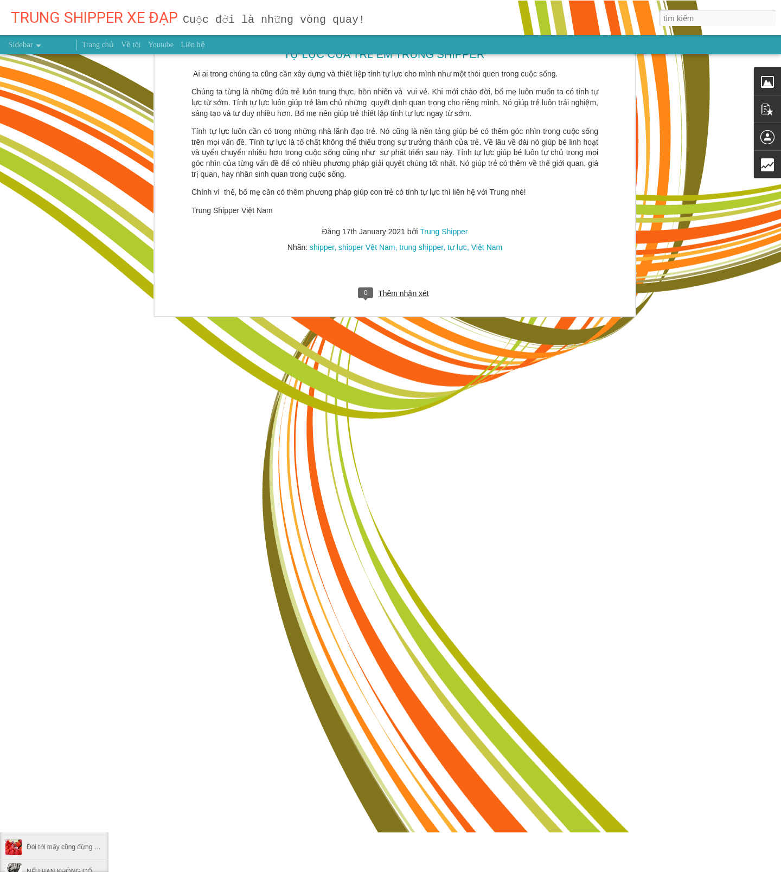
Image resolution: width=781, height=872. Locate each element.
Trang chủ (98, 45)
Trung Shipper (356, 637)
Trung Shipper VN (375, 653)
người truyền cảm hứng (302, 653)
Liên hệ (192, 45)
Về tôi (130, 45)
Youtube (161, 45)
